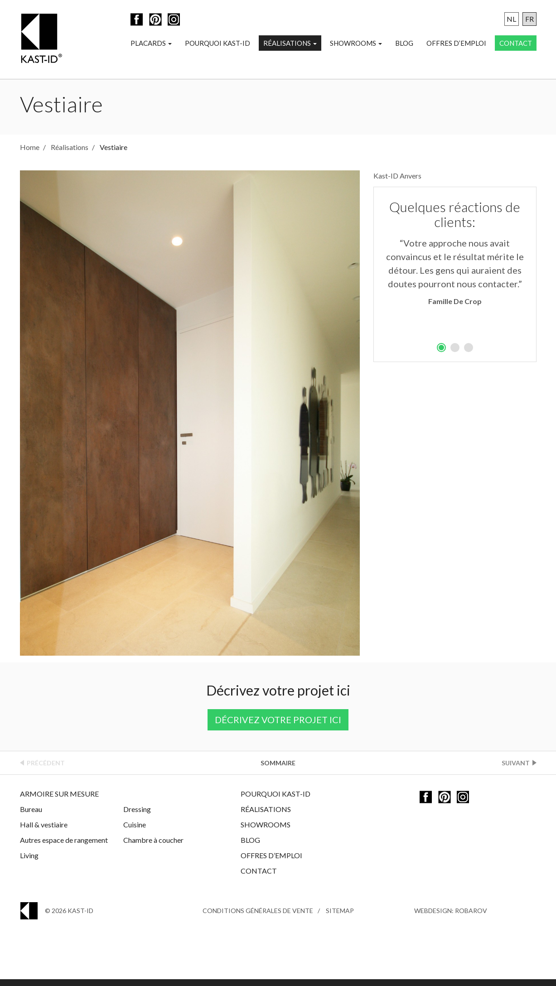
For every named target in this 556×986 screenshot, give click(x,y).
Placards (151, 43)
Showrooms (356, 43)
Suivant (516, 769)
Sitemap (340, 917)
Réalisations (290, 43)
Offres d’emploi (456, 43)
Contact (515, 43)
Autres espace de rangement (64, 846)
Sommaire (278, 769)
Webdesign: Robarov (450, 917)
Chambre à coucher (153, 846)
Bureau (31, 816)
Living (29, 862)
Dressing (137, 816)
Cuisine (134, 831)
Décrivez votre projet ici (278, 726)
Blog (404, 43)
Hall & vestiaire (44, 831)
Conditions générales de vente (258, 917)
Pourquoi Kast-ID (217, 43)
